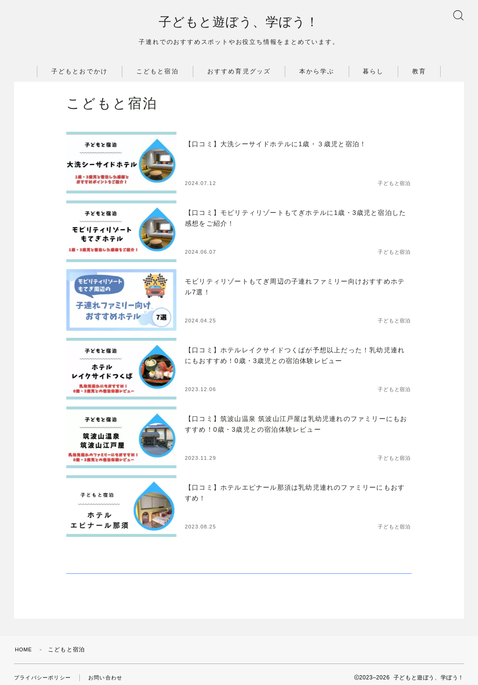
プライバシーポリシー (45, 671)
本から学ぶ (317, 74)
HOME (24, 643)
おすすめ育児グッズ (239, 74)
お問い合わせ (111, 671)
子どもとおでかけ (79, 74)
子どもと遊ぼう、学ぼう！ (238, 24)
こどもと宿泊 (157, 74)
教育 (419, 74)
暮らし (373, 74)
